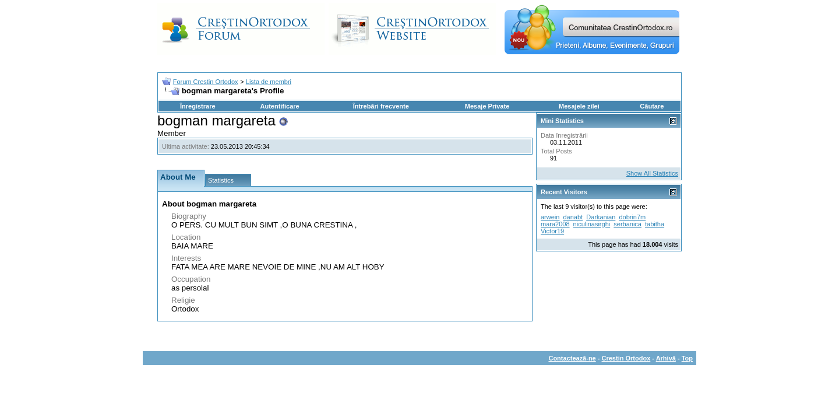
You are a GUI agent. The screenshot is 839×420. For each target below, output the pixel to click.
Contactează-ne (571, 358)
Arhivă (666, 358)
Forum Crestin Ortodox (205, 81)
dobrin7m (632, 217)
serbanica (627, 224)
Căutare (652, 106)
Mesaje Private (487, 106)
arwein (550, 217)
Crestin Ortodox (626, 358)
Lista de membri (268, 81)
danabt (573, 217)
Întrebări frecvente (381, 106)
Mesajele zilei (579, 106)
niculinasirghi (592, 224)
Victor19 (552, 231)
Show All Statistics (652, 173)
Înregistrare (198, 106)
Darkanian (600, 217)
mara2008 (555, 224)
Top (687, 358)
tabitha (654, 224)
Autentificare (279, 106)
